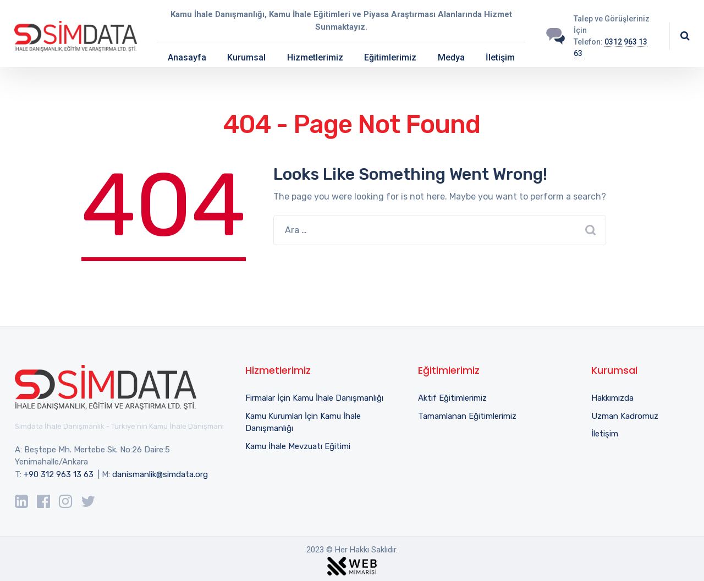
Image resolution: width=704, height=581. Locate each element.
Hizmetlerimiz (315, 57)
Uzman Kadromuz (624, 416)
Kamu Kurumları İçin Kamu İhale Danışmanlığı (303, 422)
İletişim (500, 57)
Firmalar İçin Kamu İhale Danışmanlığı (314, 398)
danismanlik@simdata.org (160, 474)
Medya (451, 57)
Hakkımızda (612, 398)
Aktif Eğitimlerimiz (452, 398)
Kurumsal (246, 57)
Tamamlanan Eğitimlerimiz (467, 416)
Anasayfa (187, 57)
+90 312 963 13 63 (59, 474)
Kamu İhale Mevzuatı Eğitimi (297, 446)
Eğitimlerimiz (390, 57)
